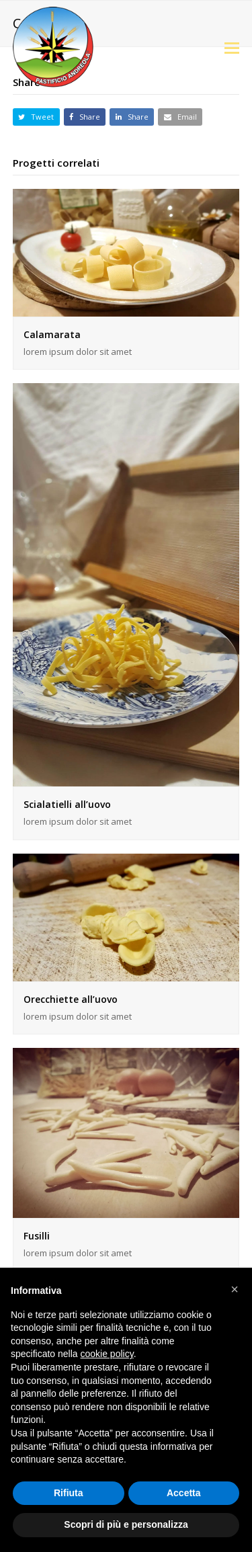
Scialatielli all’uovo (67, 804)
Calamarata (52, 334)
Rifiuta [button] (68, 1492)
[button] (231, 47)
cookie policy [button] (107, 1353)
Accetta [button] (184, 1492)
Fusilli (37, 1235)
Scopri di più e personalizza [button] (125, 1524)
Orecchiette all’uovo (71, 999)
